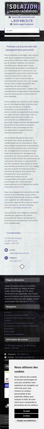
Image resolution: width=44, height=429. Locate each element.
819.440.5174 (22, 21)
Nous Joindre (10, 332)
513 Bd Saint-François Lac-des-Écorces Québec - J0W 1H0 (13, 241)
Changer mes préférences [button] (26, 421)
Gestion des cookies (6, 426)
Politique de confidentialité (15, 334)
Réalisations (10, 329)
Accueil (8, 312)
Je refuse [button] (26, 416)
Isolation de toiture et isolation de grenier (19, 323)
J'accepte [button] (26, 411)
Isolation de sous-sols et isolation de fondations (22, 326)
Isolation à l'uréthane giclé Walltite (17, 315)
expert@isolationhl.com (21, 17)
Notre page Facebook (21, 24)
